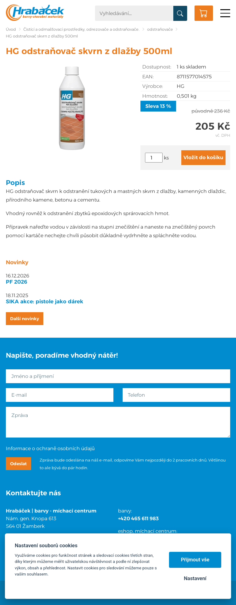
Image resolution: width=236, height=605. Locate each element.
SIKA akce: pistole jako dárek (44, 301)
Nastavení (195, 578)
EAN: (148, 77)
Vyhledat (180, 13)
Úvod (11, 29)
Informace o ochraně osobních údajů (50, 448)
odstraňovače (160, 29)
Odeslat (18, 463)
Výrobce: (152, 86)
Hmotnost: (155, 96)
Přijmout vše (195, 560)
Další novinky (24, 318)
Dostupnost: (156, 67)
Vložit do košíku (203, 157)
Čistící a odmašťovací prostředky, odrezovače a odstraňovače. (81, 29)
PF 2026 (16, 282)
